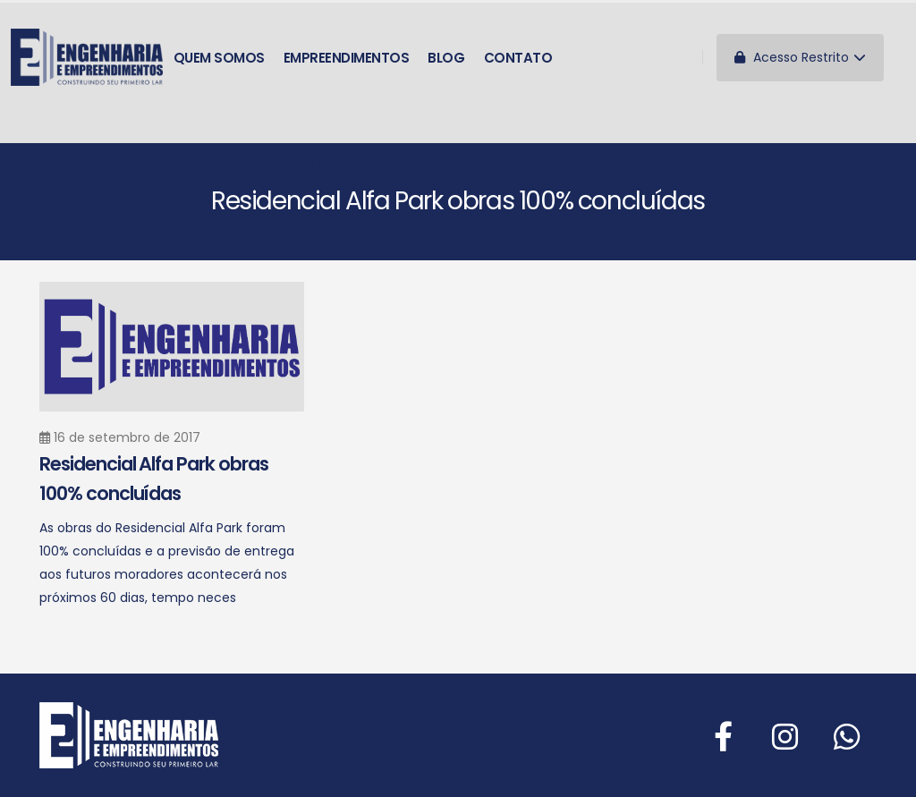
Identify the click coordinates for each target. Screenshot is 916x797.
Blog (446, 57)
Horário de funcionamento (273, 166)
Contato (518, 57)
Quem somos (219, 57)
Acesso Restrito (800, 57)
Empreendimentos (347, 57)
